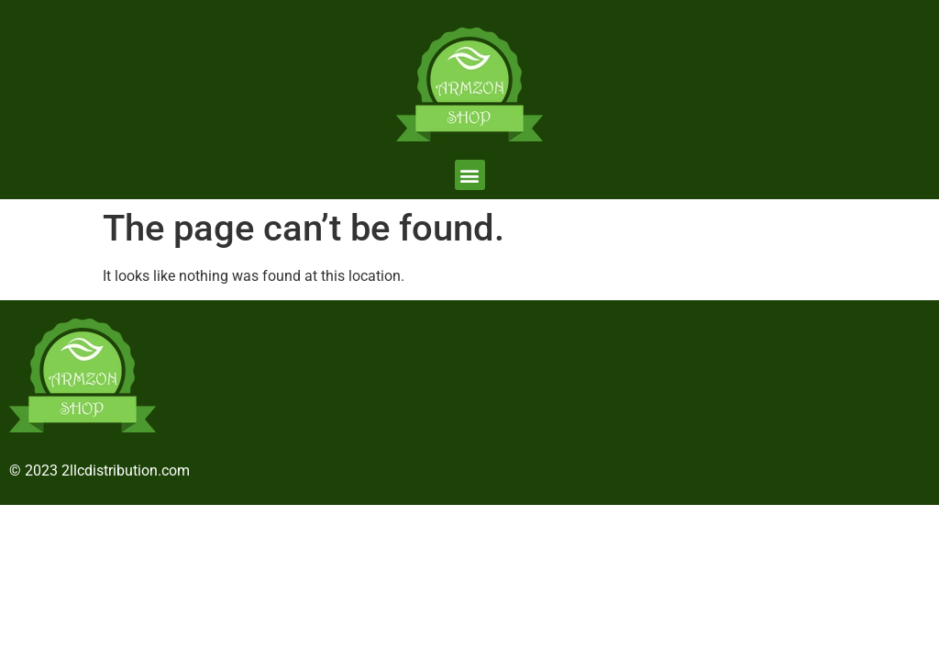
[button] (470, 175)
